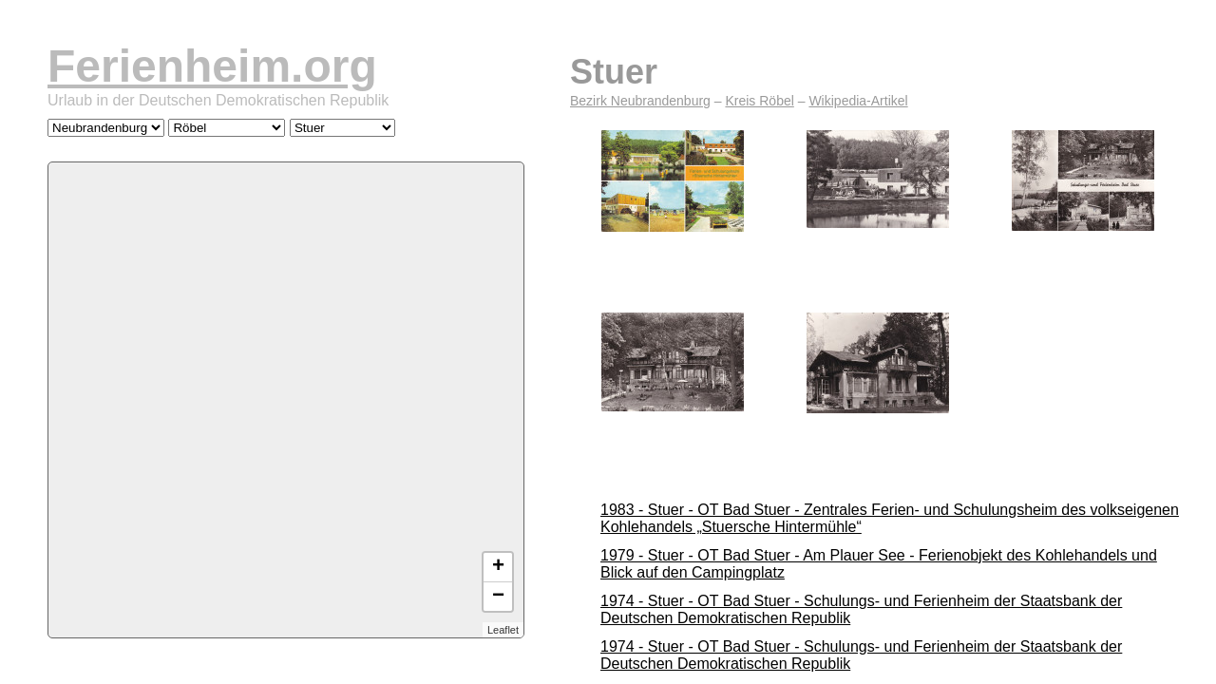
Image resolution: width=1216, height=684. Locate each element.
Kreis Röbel (759, 100)
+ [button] (498, 567)
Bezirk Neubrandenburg (640, 100)
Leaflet (503, 630)
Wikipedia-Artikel (857, 100)
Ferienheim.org (212, 66)
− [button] (498, 596)
